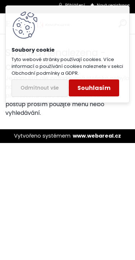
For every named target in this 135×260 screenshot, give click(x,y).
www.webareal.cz (97, 135)
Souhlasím (94, 88)
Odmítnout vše (40, 87)
